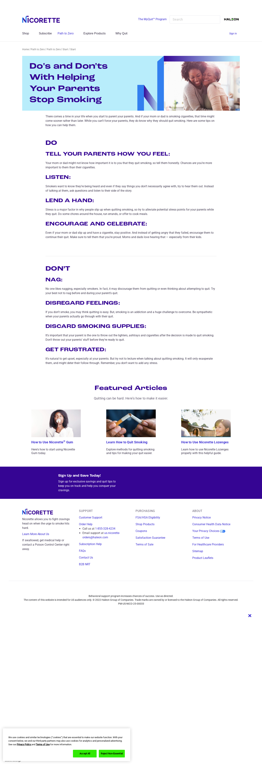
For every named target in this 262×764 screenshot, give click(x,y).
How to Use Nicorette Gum (52, 442)
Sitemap (197, 551)
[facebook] (120, 589)
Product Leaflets (202, 558)
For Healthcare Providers (208, 544)
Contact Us (86, 557)
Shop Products (145, 524)
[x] (136, 589)
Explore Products (97, 33)
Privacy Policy (24, 744)
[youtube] (144, 589)
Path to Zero (68, 33)
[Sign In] (234, 33)
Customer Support (90, 517)
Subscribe (45, 33)
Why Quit (123, 33)
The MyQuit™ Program (152, 19)
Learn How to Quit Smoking (126, 442)
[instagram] (128, 589)
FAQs (82, 551)
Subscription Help (90, 544)
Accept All (85, 753)
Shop (27, 33)
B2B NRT (84, 564)
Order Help (85, 524)
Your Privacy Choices (208, 531)
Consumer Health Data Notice (211, 524)
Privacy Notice (201, 517)
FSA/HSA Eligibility (148, 517)
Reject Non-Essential (112, 753)
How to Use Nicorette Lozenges (205, 442)
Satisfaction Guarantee (150, 537)
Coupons (141, 531)
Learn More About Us (38, 534)
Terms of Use (200, 537)
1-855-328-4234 (105, 528)
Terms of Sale (144, 544)
